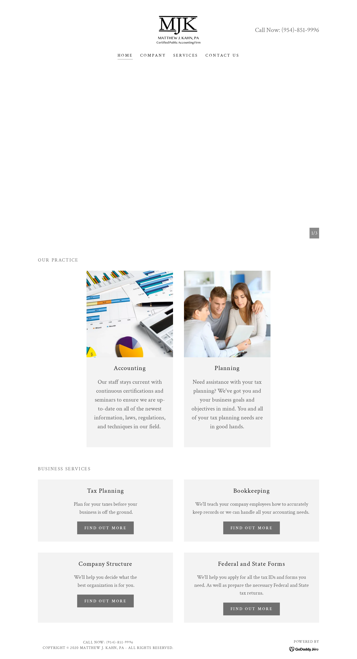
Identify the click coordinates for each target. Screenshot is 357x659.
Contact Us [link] (222, 55)
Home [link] (125, 55)
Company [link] (153, 55)
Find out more (105, 528)
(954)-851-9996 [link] (300, 30)
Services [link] (185, 55)
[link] (178, 29)
